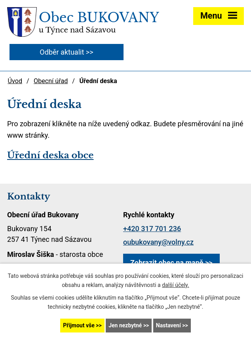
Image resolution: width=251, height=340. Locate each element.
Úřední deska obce (50, 155)
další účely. (175, 285)
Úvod (15, 81)
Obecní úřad (51, 81)
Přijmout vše (78, 325)
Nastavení (168, 325)
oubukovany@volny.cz (158, 242)
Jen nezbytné (125, 325)
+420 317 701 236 (152, 228)
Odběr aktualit (62, 52)
